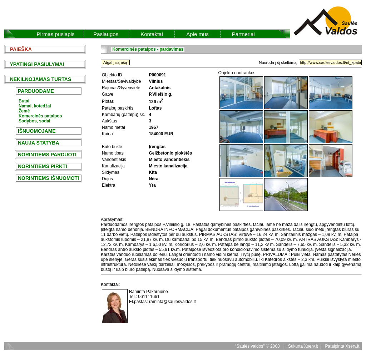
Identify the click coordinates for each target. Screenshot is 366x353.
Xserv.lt (311, 346)
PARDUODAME (35, 91)
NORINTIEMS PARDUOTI (47, 154)
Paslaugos (105, 34)
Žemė (24, 111)
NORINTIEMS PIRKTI (42, 166)
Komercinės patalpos (40, 116)
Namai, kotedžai (35, 106)
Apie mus (197, 34)
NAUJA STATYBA (38, 143)
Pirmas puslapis (56, 34)
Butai (24, 101)
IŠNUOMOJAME (36, 131)
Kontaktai (151, 34)
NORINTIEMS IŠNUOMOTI (48, 178)
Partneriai (243, 34)
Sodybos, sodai (34, 120)
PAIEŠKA (19, 49)
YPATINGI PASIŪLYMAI (35, 64)
